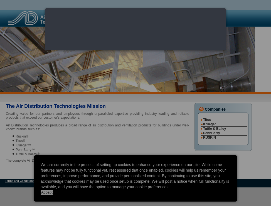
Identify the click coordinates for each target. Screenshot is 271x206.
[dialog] (135, 29)
